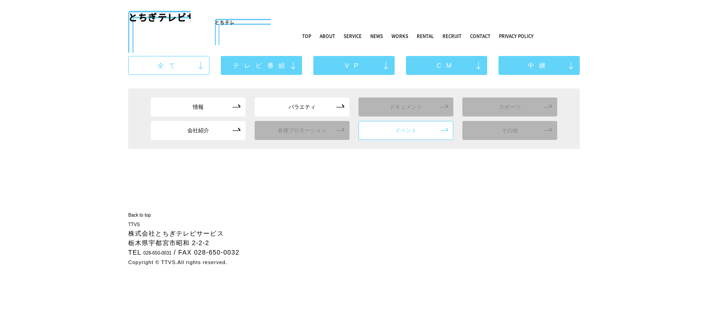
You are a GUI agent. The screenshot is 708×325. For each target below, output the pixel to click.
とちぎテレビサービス (159, 25)
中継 (539, 66)
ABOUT (340, 34)
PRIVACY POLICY (618, 38)
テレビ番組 (261, 66)
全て (169, 66)
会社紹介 (198, 131)
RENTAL (489, 34)
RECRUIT (530, 34)
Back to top (146, 214)
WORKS (451, 34)
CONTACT (575, 34)
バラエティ (302, 107)
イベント (405, 131)
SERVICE (379, 34)
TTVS (137, 224)
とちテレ (243, 25)
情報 (198, 107)
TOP (310, 34)
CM (446, 66)
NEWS (416, 34)
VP (354, 66)
